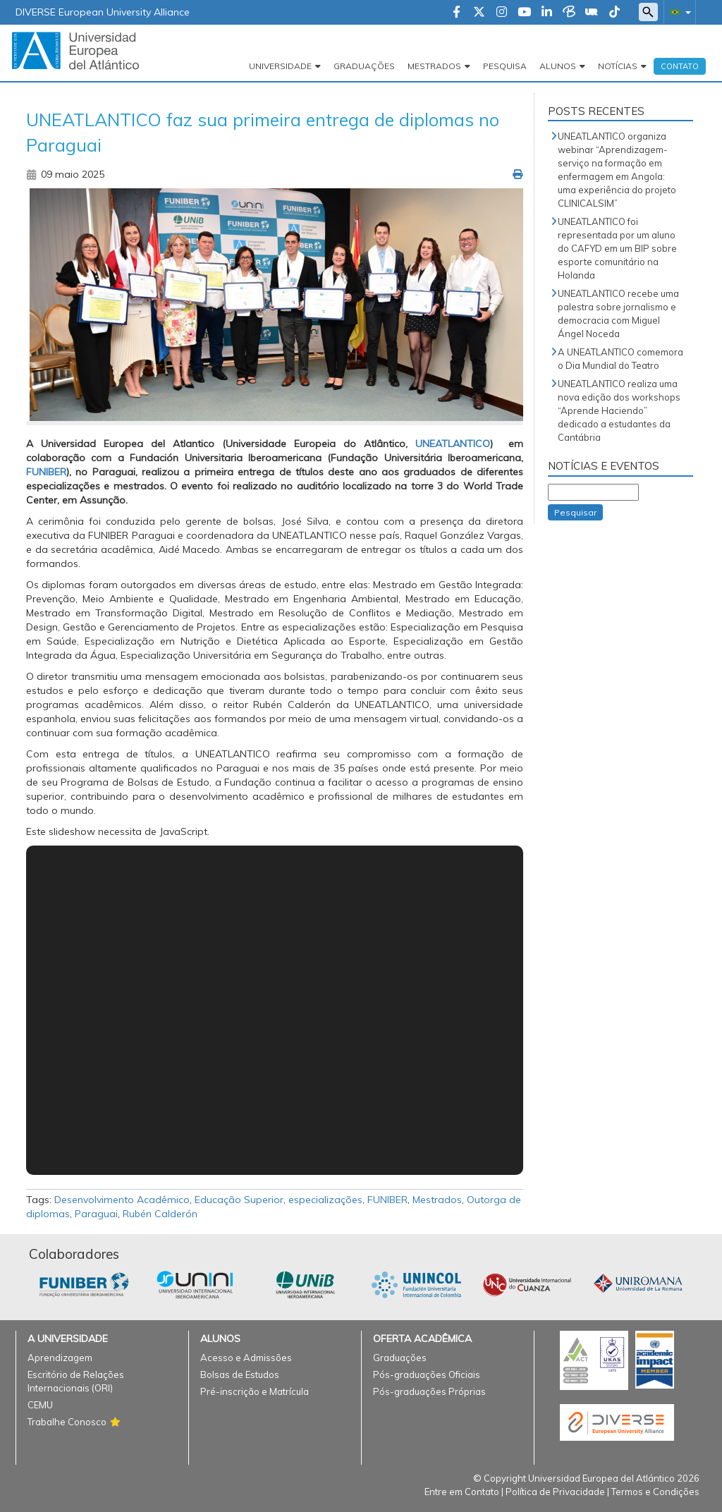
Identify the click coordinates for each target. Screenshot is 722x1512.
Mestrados (437, 1199)
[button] (677, 11)
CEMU (40, 1404)
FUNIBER (387, 1199)
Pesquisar (575, 512)
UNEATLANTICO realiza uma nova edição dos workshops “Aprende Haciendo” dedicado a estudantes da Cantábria (619, 410)
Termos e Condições (655, 1491)
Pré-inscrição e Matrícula (254, 1391)
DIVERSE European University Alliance (103, 12)
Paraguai (96, 1213)
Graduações (364, 66)
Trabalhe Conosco (66, 1421)
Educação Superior (239, 1199)
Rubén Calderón (160, 1213)
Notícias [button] (617, 66)
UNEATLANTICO (452, 443)
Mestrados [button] (434, 66)
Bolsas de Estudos (239, 1374)
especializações (325, 1199)
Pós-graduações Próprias (429, 1391)
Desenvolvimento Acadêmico (122, 1199)
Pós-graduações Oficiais (426, 1374)
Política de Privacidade (555, 1491)
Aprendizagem (59, 1357)
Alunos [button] (557, 66)
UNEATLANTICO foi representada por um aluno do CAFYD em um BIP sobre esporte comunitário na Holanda (617, 248)
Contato (680, 66)
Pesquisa (505, 66)
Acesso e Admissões (246, 1357)
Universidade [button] (280, 66)
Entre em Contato (461, 1491)
